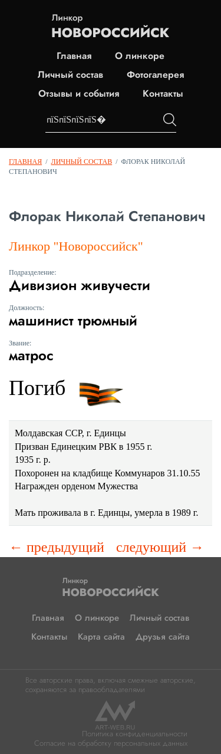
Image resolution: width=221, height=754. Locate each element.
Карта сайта (101, 636)
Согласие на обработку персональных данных (110, 743)
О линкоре (139, 56)
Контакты (163, 93)
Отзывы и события (78, 93)
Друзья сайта (163, 636)
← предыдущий (56, 547)
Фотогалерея (155, 74)
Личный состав (70, 74)
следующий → (160, 547)
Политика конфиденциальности (134, 733)
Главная (74, 56)
